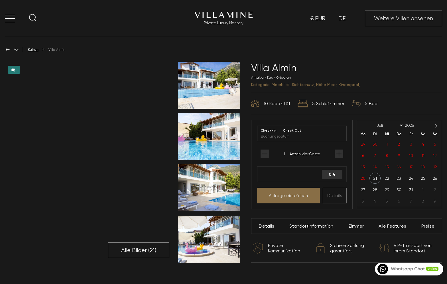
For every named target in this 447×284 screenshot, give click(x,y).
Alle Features (392, 226)
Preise (427, 226)
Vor (12, 49)
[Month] (389, 125)
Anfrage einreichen (288, 195)
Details (334, 195)
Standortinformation (311, 226)
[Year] (414, 125)
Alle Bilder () (138, 250)
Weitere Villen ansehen (403, 18)
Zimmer (356, 226)
